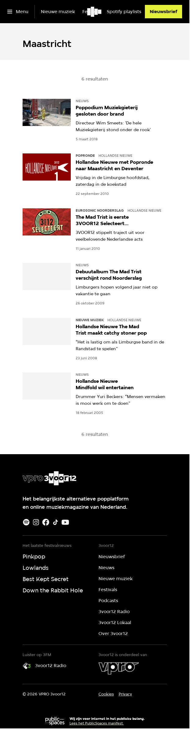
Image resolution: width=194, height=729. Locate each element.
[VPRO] (119, 668)
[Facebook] (45, 522)
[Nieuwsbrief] (163, 11)
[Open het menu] (18, 11)
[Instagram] (36, 522)
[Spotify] (26, 522)
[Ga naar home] (94, 11)
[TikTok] (55, 522)
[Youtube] (65, 522)
